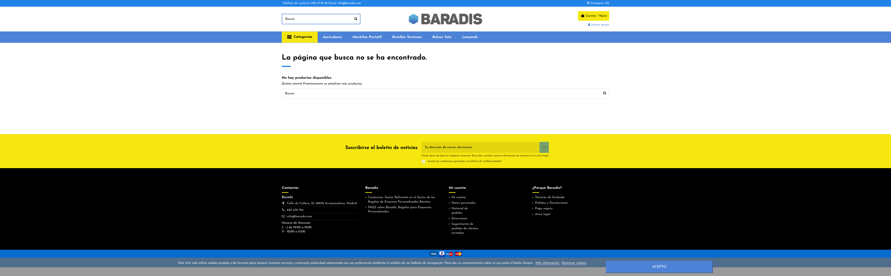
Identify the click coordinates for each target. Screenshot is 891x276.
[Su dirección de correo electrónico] (480, 147)
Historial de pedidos (460, 211)
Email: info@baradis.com (345, 3)
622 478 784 (295, 210)
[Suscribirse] (544, 147)
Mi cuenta (459, 197)
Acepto (659, 267)
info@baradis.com (299, 216)
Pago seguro (544, 208)
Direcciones (459, 218)
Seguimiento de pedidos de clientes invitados (465, 228)
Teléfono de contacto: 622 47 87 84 (305, 3)
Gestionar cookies (574, 263)
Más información (548, 263)
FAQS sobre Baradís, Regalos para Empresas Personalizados (399, 210)
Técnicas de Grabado (550, 197)
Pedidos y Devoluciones (551, 203)
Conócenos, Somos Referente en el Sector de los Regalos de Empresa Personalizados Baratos (401, 199)
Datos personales (464, 203)
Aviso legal (542, 214)
